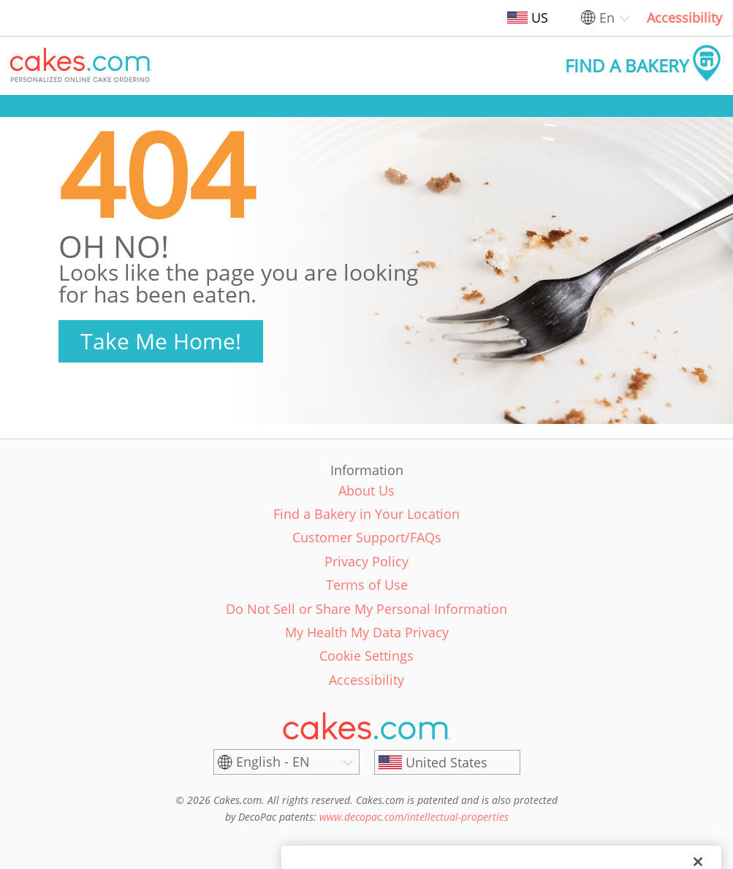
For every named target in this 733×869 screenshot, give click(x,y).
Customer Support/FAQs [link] (366, 537)
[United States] (447, 762)
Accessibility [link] (684, 17)
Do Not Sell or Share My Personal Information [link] (366, 609)
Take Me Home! (160, 341)
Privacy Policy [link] (366, 561)
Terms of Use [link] (367, 584)
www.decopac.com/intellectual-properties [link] (414, 817)
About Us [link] (366, 490)
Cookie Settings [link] (366, 655)
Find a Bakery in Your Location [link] (366, 514)
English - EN (273, 761)
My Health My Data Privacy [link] (367, 632)
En (607, 17)
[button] (81, 66)
